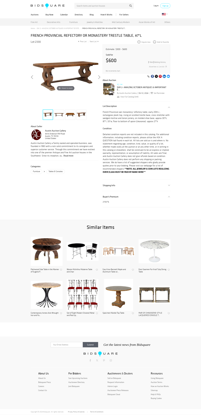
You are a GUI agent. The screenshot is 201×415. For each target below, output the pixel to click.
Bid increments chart (113, 71)
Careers (41, 386)
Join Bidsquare (74, 386)
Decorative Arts (53, 22)
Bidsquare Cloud (113, 394)
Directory (79, 14)
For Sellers (124, 14)
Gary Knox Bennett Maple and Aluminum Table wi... (114, 270)
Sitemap (154, 390)
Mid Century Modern (121, 22)
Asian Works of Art (147, 22)
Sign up (165, 5)
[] (157, 62)
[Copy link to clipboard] (148, 76)
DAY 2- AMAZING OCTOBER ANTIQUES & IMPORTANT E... (141, 88)
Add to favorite (163, 42)
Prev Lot (82, 41)
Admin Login (112, 386)
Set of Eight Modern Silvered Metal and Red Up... (80, 314)
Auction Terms (156, 382)
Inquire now (145, 42)
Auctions (35, 14)
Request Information (115, 382)
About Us (42, 378)
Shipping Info (109, 185)
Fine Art (34, 22)
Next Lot (94, 41)
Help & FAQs (156, 394)
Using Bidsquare (157, 378)
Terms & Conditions (96, 412)
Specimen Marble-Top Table (113, 313)
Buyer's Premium (110, 196)
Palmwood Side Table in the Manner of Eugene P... (45, 270)
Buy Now (49, 14)
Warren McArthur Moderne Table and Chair (79, 270)
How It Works (106, 14)
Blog (92, 14)
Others (167, 22)
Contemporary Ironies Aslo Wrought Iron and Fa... (44, 314)
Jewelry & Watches (95, 22)
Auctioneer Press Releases (118, 390)
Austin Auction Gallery (55, 130)
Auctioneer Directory (76, 382)
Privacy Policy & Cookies (76, 412)
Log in (156, 6)
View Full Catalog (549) (127, 97)
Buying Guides (156, 398)
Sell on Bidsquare (114, 378)
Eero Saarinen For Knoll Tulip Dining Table (152, 270)
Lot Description (110, 106)
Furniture (73, 22)
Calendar (64, 14)
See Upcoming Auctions (77, 378)
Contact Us (42, 390)
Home (33, 28)
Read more (68, 155)
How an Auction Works (160, 386)
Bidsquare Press (44, 382)
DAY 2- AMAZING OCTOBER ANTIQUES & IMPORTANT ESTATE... (58, 28)
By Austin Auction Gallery (127, 93)
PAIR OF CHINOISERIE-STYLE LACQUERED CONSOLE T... (150, 314)
